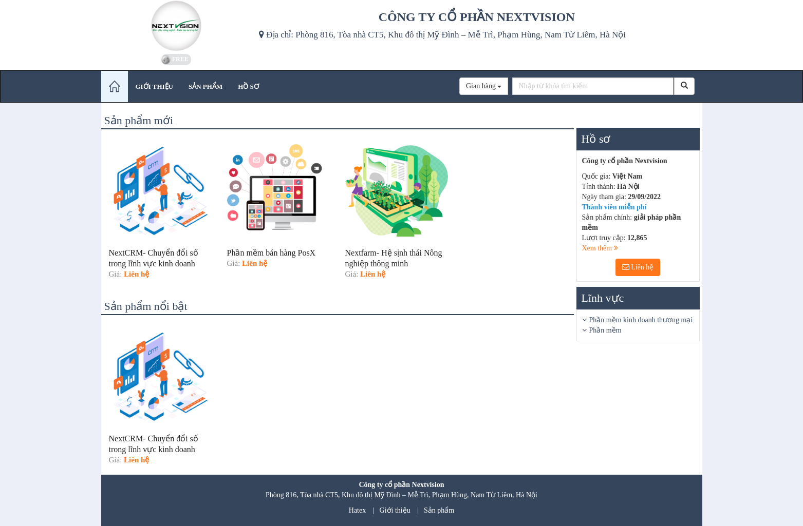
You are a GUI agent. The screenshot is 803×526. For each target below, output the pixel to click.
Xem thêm (600, 248)
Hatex (357, 510)
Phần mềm (605, 330)
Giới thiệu (395, 510)
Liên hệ (638, 267)
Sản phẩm (439, 510)
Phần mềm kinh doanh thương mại (641, 320)
